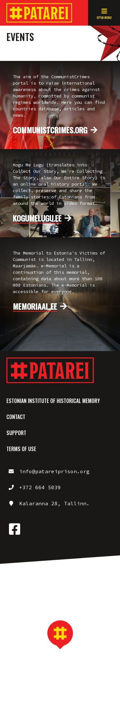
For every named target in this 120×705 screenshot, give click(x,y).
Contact (15, 417)
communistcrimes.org (50, 130)
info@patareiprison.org (54, 471)
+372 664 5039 (40, 487)
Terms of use (21, 449)
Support (16, 433)
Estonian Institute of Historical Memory (53, 401)
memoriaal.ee (35, 306)
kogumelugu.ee (37, 218)
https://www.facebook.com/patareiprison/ (14, 529)
